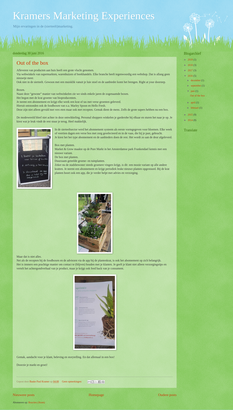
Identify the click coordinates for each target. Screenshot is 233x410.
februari (195, 107)
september (196, 85)
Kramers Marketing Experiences (84, 16)
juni (193, 91)
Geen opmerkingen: (72, 381)
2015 (190, 114)
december (196, 80)
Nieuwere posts (24, 395)
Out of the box (32, 63)
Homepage (96, 395)
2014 (190, 120)
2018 (190, 65)
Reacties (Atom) (36, 402)
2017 (190, 70)
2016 (190, 75)
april (193, 102)
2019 (190, 59)
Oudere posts (167, 395)
